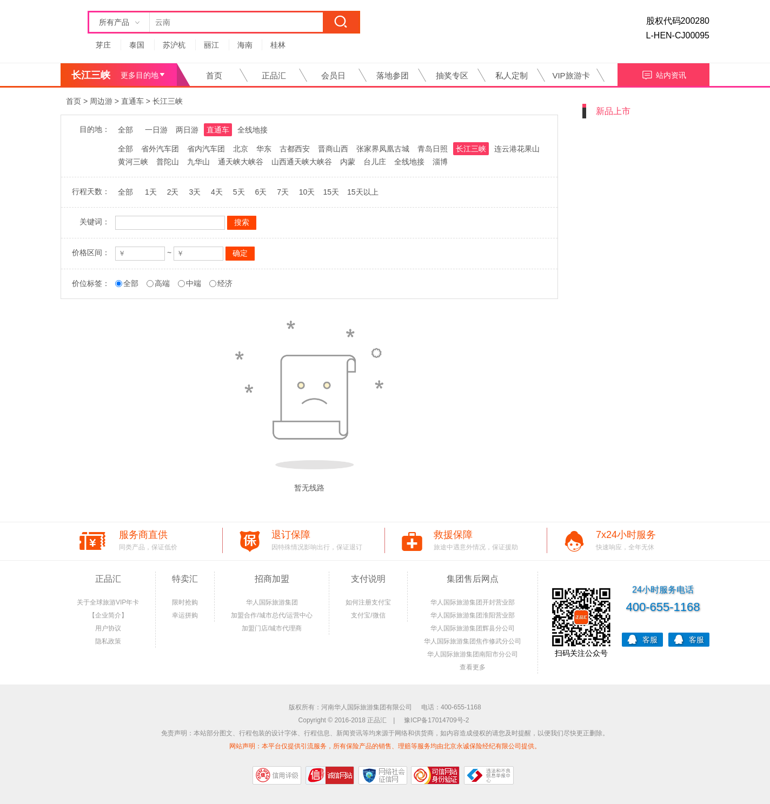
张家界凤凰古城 (382, 148)
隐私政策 (108, 641)
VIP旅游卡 (570, 75)
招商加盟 (272, 578)
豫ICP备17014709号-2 (436, 720)
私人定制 (511, 75)
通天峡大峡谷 (240, 161)
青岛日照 (432, 148)
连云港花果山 (517, 148)
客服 (642, 639)
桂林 (278, 45)
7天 (283, 192)
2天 (173, 192)
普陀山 (167, 161)
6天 (261, 192)
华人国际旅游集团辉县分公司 (472, 628)
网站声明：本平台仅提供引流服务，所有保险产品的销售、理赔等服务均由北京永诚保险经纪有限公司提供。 (385, 746)
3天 (195, 192)
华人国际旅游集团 (272, 602)
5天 (239, 192)
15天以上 (363, 192)
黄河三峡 (133, 161)
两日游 (187, 129)
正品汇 (274, 75)
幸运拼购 (185, 615)
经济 (225, 283)
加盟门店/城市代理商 (272, 628)
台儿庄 (374, 161)
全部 (125, 129)
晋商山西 (333, 148)
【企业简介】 (108, 615)
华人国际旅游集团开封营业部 (472, 602)
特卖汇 (185, 578)
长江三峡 (167, 101)
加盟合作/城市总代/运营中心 (272, 615)
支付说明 (368, 578)
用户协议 (108, 628)
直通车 (132, 101)
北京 (240, 148)
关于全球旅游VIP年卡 (108, 602)
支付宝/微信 (368, 615)
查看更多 (473, 667)
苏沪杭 (174, 45)
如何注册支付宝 (368, 602)
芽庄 (103, 45)
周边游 (101, 101)
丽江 (211, 45)
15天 (331, 192)
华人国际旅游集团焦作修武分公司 (472, 641)
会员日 (333, 75)
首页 (214, 75)
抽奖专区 (452, 75)
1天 (151, 192)
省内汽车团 (206, 148)
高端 (162, 283)
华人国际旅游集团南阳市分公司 (472, 654)
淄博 (440, 161)
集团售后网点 (473, 578)
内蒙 (347, 161)
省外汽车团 (160, 148)
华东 (263, 148)
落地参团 (392, 75)
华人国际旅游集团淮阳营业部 (472, 615)
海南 (245, 45)
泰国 (136, 45)
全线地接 (252, 129)
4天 (217, 192)
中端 (193, 283)
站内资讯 (663, 73)
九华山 (198, 161)
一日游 (156, 129)
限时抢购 (185, 602)
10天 (307, 192)
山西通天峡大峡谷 (301, 161)
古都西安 (295, 148)
